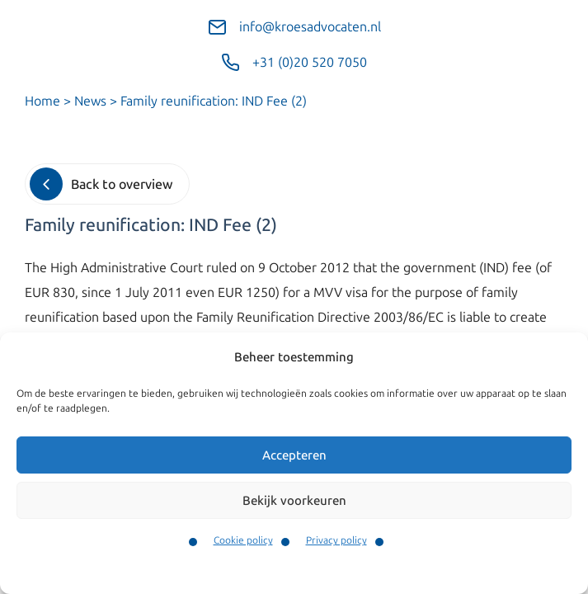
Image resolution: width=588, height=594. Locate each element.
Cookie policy (243, 540)
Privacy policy (336, 540)
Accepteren (294, 455)
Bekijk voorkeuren (294, 500)
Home (42, 101)
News (90, 101)
